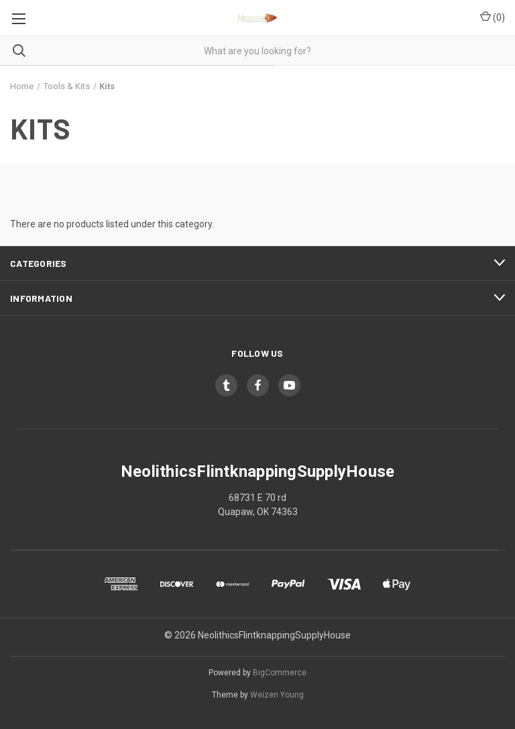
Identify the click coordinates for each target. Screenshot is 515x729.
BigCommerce (279, 672)
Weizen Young (277, 694)
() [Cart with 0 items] (492, 17)
